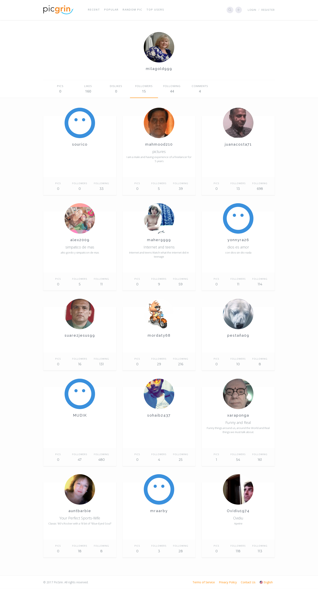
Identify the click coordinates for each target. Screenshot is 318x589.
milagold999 (159, 69)
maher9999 (159, 240)
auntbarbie (79, 511)
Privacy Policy (228, 583)
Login (252, 10)
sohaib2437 (159, 416)
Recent (94, 10)
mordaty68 (159, 336)
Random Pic (132, 10)
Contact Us (248, 583)
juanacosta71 (238, 145)
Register (268, 10)
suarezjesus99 (80, 336)
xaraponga (238, 416)
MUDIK (80, 416)
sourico (80, 145)
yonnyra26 (238, 240)
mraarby (159, 511)
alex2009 (80, 240)
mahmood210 (159, 145)
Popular (111, 10)
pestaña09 (238, 336)
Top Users (155, 10)
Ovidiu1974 (238, 511)
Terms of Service (204, 583)
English (266, 583)
